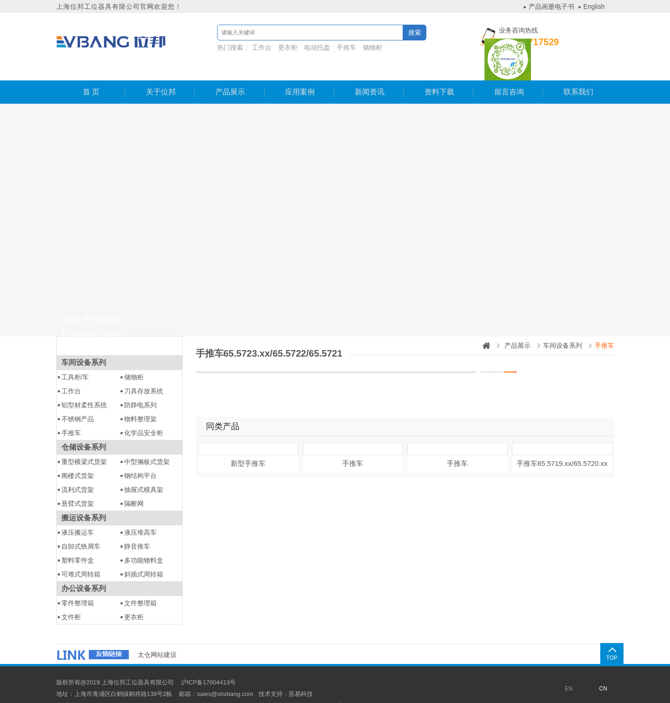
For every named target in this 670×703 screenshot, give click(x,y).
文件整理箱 (140, 584)
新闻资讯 (369, 73)
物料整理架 (140, 400)
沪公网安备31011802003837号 (301, 686)
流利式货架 (77, 471)
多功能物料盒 (143, 541)
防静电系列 (140, 386)
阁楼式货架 (77, 457)
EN (569, 670)
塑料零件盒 (77, 541)
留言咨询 (509, 73)
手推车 (334, 47)
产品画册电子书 (551, 6)
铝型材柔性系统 (84, 386)
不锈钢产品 (77, 400)
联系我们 (578, 73)
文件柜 (71, 598)
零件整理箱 (77, 584)
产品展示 (230, 73)
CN (603, 670)
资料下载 (439, 73)
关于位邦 (160, 73)
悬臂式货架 (77, 485)
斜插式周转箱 (143, 555)
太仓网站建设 (157, 636)
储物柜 (360, 47)
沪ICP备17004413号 (208, 663)
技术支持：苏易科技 (286, 675)
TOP (602, 639)
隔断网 (134, 485)
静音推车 (137, 527)
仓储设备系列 (83, 428)
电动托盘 (305, 47)
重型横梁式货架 (84, 443)
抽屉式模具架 (143, 471)
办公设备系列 (83, 570)
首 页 (90, 73)
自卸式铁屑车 (80, 527)
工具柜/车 (75, 358)
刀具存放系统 (143, 372)
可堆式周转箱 (80, 555)
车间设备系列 (83, 344)
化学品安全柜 (143, 414)
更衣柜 (275, 47)
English (594, 6)
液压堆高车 (140, 513)
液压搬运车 (77, 513)
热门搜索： (288, 47)
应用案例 (299, 73)
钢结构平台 (140, 457)
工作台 (249, 47)
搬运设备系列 (83, 499)
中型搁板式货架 (147, 443)
